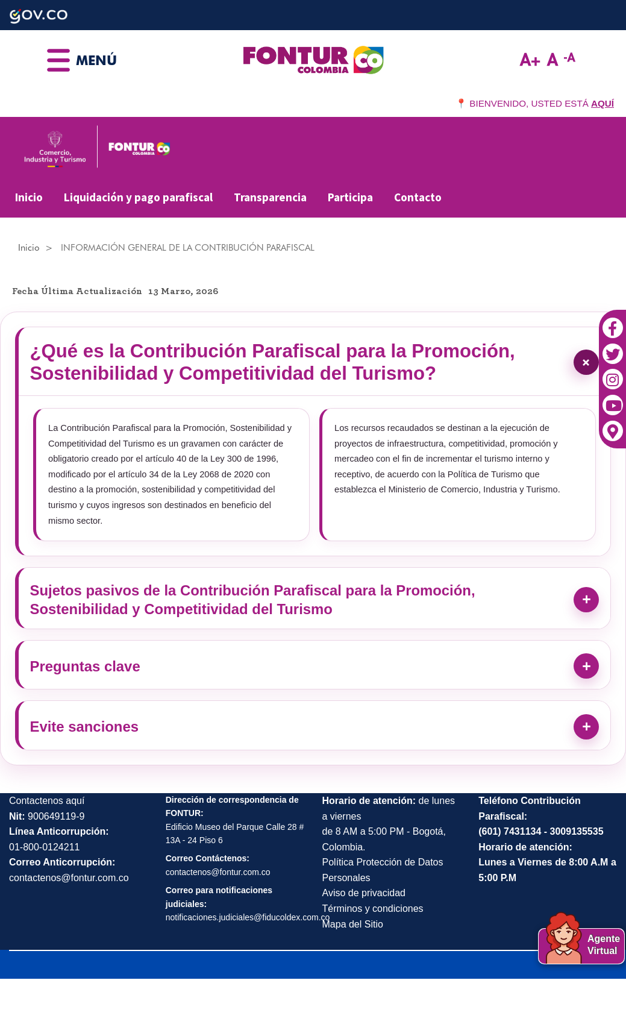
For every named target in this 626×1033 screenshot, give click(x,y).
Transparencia (270, 197)
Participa (350, 197)
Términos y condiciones (373, 949)
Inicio (29, 197)
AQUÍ (602, 103)
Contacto (418, 197)
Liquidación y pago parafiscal (138, 197)
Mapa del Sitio (352, 964)
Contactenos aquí (46, 841)
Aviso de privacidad (363, 933)
